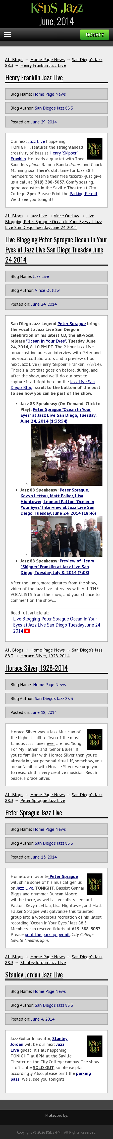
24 (43, 304)
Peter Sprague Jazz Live (42, 800)
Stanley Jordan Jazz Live (43, 962)
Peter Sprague (72, 323)
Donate (95, 35)
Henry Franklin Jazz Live (43, 65)
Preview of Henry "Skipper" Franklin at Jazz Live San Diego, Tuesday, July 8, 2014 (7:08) (57, 566)
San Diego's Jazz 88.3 (54, 108)
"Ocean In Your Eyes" (45, 341)
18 (43, 712)
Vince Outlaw (66, 216)
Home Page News (47, 59)
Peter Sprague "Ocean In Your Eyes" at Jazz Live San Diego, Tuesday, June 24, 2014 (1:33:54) (59, 415)
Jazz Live (36, 141)
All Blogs (14, 59)
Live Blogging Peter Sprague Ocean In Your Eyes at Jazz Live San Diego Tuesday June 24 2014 (53, 221)
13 (43, 857)
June (35, 122)
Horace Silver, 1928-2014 (45, 656)
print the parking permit (47, 934)
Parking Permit (83, 193)
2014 (51, 122)
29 (43, 122)
